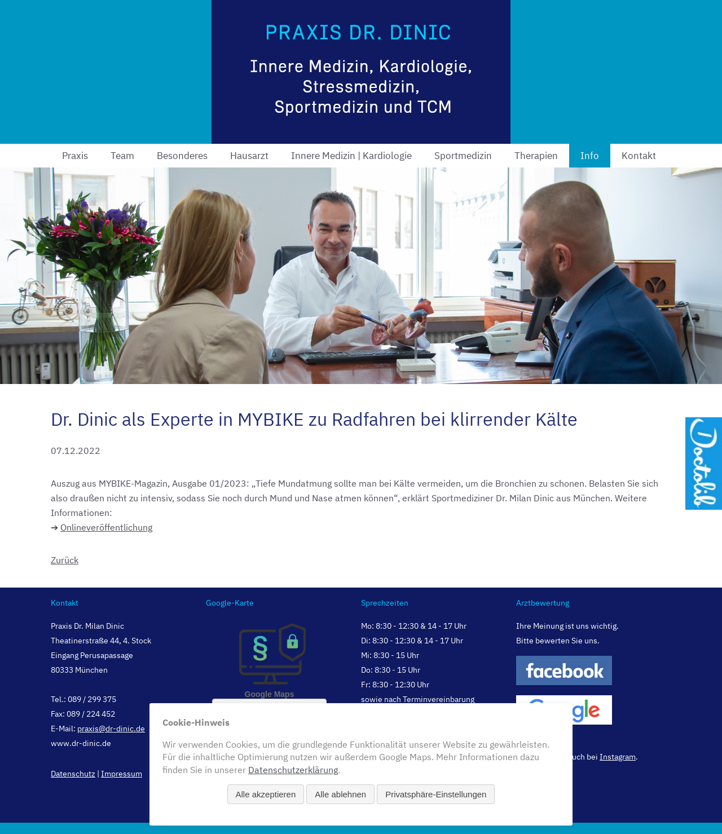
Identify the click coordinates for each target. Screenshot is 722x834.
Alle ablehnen (340, 794)
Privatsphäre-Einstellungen (435, 794)
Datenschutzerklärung (293, 769)
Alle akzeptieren (266, 794)
